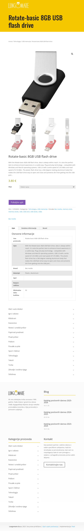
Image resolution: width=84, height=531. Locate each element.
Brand (45, 228)
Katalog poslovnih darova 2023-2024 (58, 425)
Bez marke (58, 209)
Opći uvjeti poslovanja (50, 526)
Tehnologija (17, 41)
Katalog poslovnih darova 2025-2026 (58, 401)
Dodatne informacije (28, 228)
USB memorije (26, 41)
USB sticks (34, 212)
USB (20, 212)
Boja (10, 187)
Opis (13, 228)
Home (10, 41)
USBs (40, 212)
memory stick (67, 209)
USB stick (26, 212)
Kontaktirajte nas (54, 464)
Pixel (73, 526)
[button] (72, 54)
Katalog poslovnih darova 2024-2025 (58, 413)
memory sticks (13, 212)
